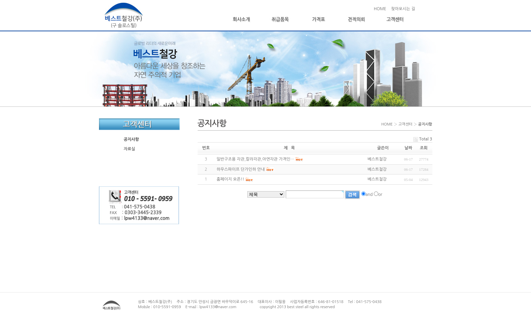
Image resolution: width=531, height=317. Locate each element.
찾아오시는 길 (403, 9)
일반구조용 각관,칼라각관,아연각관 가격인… (255, 159)
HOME (380, 9)
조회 (424, 148)
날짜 (408, 148)
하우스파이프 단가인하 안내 (241, 169)
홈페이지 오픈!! (230, 179)
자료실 (129, 149)
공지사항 (131, 139)
